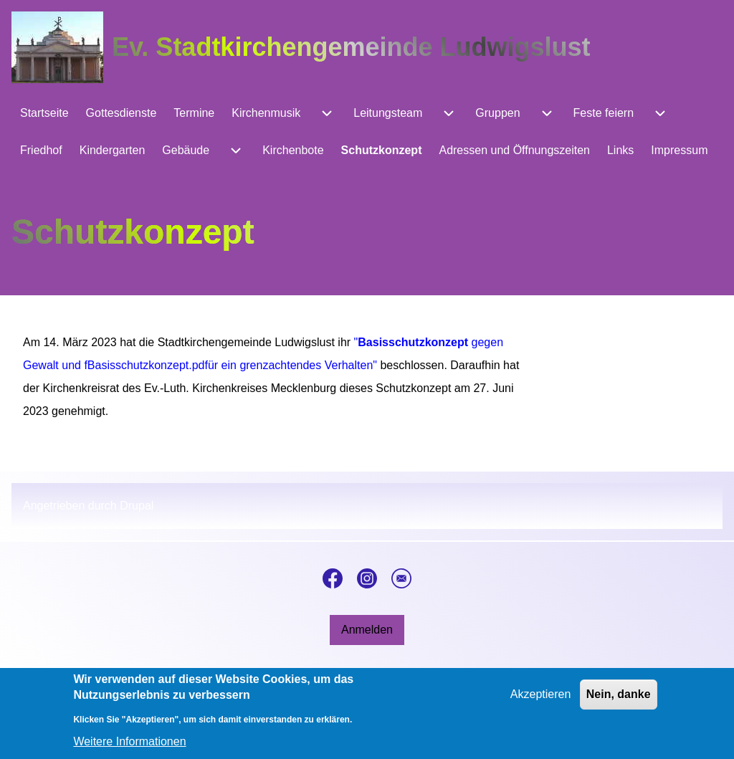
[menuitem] (44, 113)
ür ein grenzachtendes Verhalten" (292, 365)
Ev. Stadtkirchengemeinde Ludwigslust (351, 47)
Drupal (136, 506)
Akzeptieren (540, 701)
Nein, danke (618, 701)
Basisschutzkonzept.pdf (147, 365)
